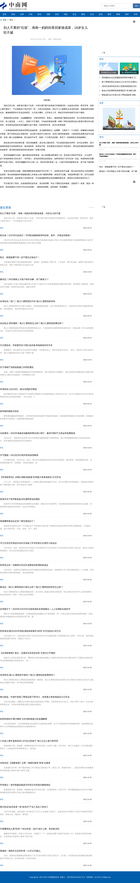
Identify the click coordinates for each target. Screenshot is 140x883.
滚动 (101, 14)
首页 (4, 14)
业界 (22, 14)
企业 (92, 14)
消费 (48, 14)
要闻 (118, 14)
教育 (109, 14)
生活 (74, 14)
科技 (66, 14)
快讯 (136, 14)
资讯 (57, 14)
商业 (39, 14)
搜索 (136, 6)
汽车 (31, 14)
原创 (13, 14)
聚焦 (83, 14)
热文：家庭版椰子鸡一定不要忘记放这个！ (117, 167)
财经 (127, 14)
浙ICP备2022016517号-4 (76, 877)
